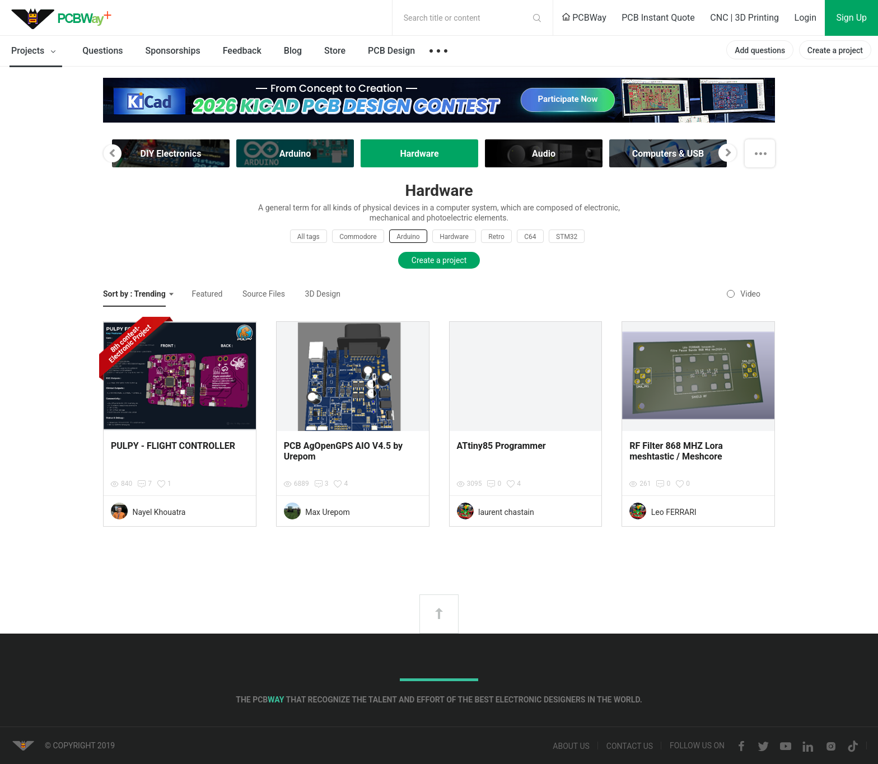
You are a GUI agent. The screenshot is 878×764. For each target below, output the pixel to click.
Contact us (629, 746)
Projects (35, 51)
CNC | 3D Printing (744, 17)
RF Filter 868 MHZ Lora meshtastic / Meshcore (676, 451)
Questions (102, 50)
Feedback (242, 50)
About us (571, 746)
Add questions (760, 50)
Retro (496, 237)
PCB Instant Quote (658, 17)
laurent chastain (506, 512)
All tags (308, 237)
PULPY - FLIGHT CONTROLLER (173, 445)
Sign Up (851, 17)
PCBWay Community (64, 18)
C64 (530, 237)
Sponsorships (173, 50)
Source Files (263, 293)
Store (334, 50)
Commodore (357, 237)
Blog (293, 50)
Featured (207, 293)
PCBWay (584, 17)
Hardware (454, 237)
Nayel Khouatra (158, 512)
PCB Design (391, 50)
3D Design (322, 293)
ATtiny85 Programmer (501, 445)
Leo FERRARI (674, 512)
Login (805, 17)
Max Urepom (327, 512)
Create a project (835, 50)
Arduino (408, 237)
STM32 (566, 237)
